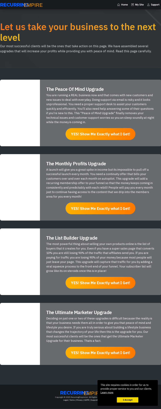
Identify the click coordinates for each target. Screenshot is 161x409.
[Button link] (100, 134)
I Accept (128, 399)
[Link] (122, 4)
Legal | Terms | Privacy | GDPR (76, 400)
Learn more (106, 392)
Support (94, 400)
